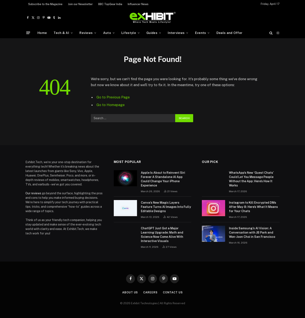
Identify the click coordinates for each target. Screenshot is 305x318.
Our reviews (33, 193)
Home (42, 33)
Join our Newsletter (80, 4)
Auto (107, 33)
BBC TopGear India (110, 4)
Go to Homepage (110, 105)
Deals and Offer (229, 33)
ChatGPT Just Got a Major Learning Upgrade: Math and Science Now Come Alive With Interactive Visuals (162, 235)
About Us (130, 292)
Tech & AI (61, 33)
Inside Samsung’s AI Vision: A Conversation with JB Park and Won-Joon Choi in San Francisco (252, 232)
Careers (150, 292)
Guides (151, 33)
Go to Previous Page (113, 97)
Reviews (86, 33)
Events (200, 33)
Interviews (176, 33)
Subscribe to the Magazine (45, 4)
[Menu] (28, 32)
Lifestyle (128, 33)
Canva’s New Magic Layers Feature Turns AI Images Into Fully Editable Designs (166, 207)
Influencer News (138, 4)
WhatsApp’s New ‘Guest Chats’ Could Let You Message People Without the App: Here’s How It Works (251, 179)
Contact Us (173, 292)
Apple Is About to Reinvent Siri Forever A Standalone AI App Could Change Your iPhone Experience (163, 179)
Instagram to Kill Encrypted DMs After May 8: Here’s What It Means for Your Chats (253, 207)
